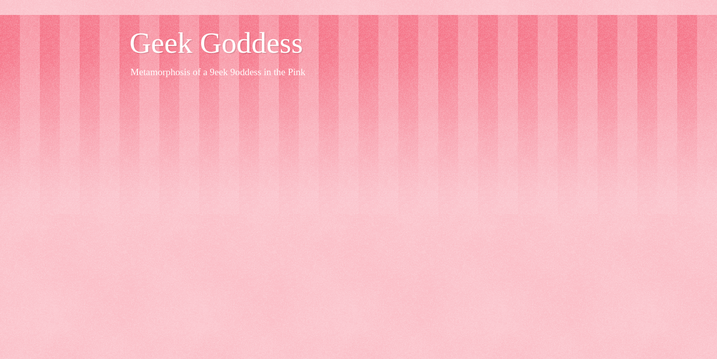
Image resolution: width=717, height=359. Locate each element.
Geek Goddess (216, 42)
